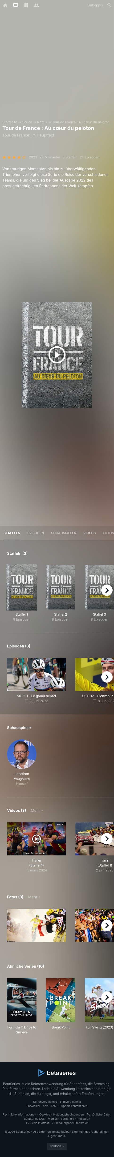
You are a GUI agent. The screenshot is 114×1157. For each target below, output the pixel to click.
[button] (22, 762)
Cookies (44, 1114)
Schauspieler (63, 533)
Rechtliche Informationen (19, 1114)
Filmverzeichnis (70, 1101)
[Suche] (109, 5)
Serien (27, 122)
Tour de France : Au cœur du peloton (81, 122)
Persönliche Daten (99, 1114)
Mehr (35, 810)
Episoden (35, 533)
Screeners (67, 1118)
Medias (52, 1118)
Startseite (9, 122)
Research (83, 1118)
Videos (89, 533)
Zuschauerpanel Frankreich (70, 1123)
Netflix (42, 122)
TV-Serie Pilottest (37, 1123)
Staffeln (12, 533)
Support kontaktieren (74, 1106)
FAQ (53, 1106)
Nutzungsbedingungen (68, 1114)
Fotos (108, 533)
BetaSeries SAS (34, 1118)
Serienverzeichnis (45, 1101)
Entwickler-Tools (37, 1106)
